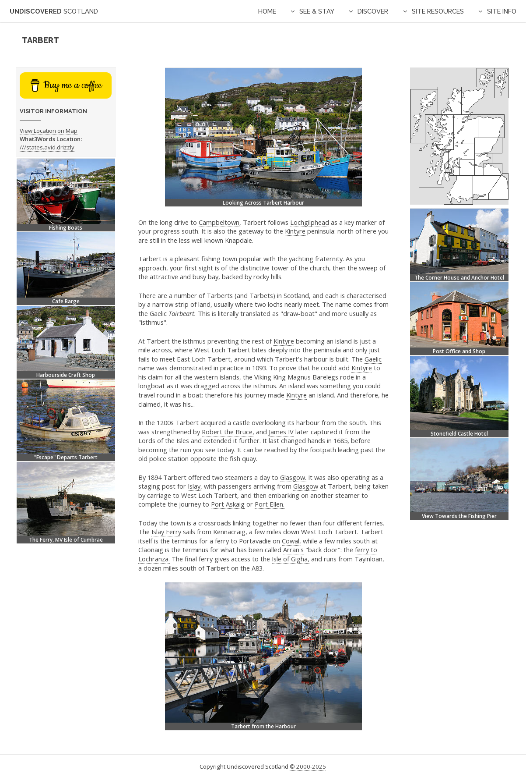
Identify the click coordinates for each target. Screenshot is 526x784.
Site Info (501, 11)
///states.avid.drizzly (47, 147)
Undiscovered (54, 11)
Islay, (195, 486)
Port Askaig (228, 504)
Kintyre (295, 231)
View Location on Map (48, 131)
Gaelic (158, 313)
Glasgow (305, 486)
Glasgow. (293, 477)
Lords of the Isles (163, 440)
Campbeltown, (220, 222)
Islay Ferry (166, 531)
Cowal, (291, 540)
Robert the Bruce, (228, 431)
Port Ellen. (269, 504)
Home (267, 11)
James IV (281, 431)
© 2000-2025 (308, 766)
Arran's (293, 549)
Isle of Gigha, (290, 558)
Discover (373, 11)
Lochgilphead (309, 222)
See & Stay (316, 11)
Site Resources (438, 11)
